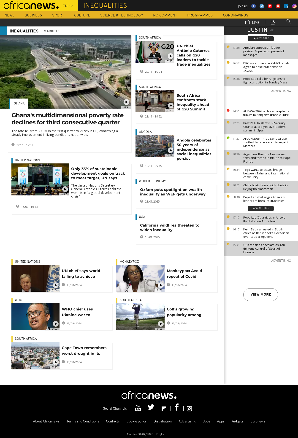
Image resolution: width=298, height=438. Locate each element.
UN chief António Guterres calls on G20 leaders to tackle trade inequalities (194, 55)
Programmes (200, 15)
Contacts (113, 421)
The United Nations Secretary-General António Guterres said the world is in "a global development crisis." (96, 190)
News (10, 15)
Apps (221, 421)
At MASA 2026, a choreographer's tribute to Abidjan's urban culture (266, 113)
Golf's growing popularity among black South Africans (186, 313)
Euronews (257, 421)
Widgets (237, 421)
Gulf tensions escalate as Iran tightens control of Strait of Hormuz (264, 248)
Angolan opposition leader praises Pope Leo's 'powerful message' (263, 51)
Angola (145, 132)
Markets (52, 31)
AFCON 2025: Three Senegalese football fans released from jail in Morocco (266, 142)
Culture (82, 15)
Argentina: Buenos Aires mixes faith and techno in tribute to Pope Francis (267, 157)
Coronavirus (235, 15)
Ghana (19, 103)
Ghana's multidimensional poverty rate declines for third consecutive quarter (67, 119)
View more (260, 294)
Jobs (206, 421)
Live (252, 23)
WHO (18, 300)
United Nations (27, 160)
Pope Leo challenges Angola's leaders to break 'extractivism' (264, 199)
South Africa (150, 38)
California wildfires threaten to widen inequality (169, 227)
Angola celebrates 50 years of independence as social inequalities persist (194, 149)
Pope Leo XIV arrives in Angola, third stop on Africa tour (264, 219)
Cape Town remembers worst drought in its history (84, 351)
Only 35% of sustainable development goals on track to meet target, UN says (98, 173)
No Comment (165, 15)
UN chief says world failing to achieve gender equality (81, 274)
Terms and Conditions (82, 421)
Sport (58, 15)
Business (33, 15)
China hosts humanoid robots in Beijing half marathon (265, 187)
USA (142, 217)
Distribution (163, 421)
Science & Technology (121, 15)
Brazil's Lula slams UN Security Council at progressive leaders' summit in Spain (264, 126)
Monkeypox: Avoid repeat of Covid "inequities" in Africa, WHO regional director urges (189, 274)
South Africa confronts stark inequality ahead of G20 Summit (193, 102)
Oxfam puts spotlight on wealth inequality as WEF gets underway (173, 191)
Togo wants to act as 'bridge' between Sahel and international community (266, 173)
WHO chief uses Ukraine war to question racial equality (77, 313)
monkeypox (129, 262)
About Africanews (46, 421)
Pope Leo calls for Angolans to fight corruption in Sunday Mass (265, 80)
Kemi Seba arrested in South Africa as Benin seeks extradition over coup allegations (266, 232)
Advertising (187, 421)
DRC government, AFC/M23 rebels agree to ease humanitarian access (266, 66)
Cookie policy (137, 421)
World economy (152, 181)
